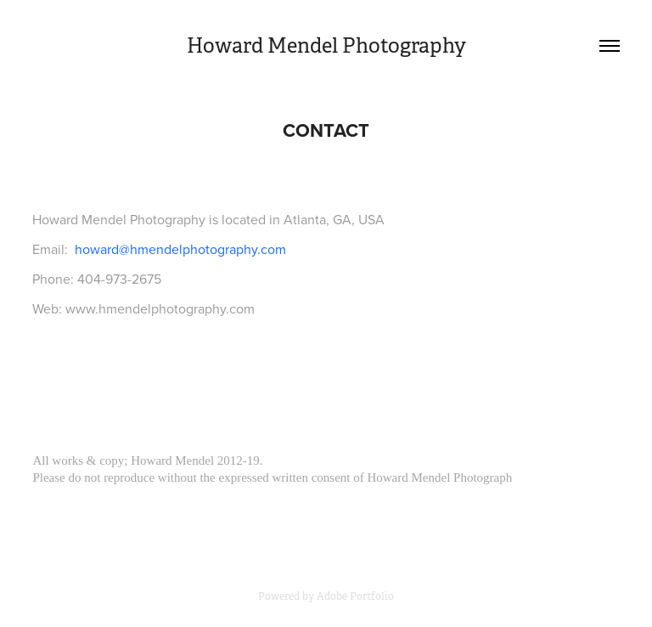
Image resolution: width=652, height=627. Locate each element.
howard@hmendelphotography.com (180, 249)
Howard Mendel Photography (326, 46)
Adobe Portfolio (355, 596)
